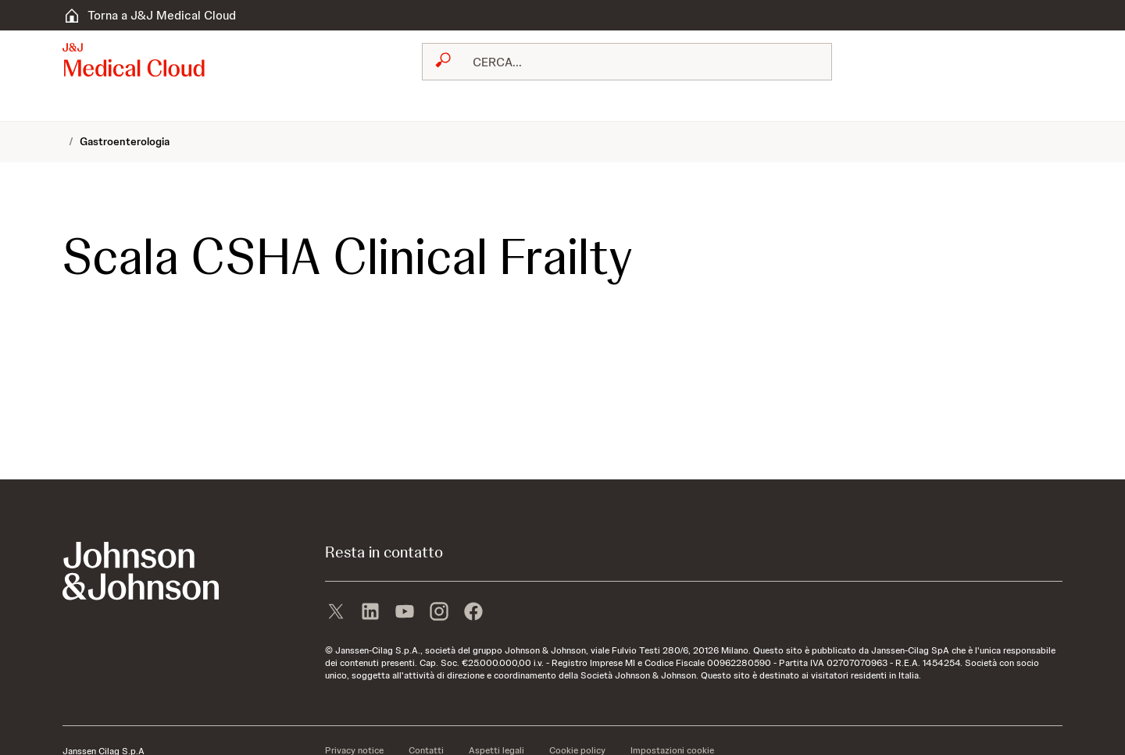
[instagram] (439, 612)
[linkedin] (370, 612)
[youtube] (405, 612)
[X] (336, 612)
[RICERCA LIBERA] (636, 62)
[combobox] (627, 61)
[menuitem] (68, 105)
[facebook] (473, 612)
